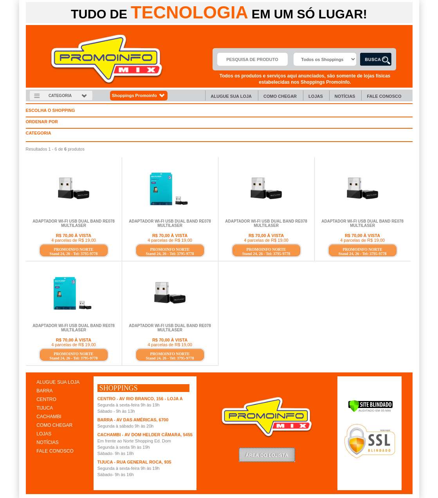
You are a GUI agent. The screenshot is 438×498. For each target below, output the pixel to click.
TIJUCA (44, 408)
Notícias (345, 96)
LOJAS (43, 434)
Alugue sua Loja (231, 96)
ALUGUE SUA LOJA (57, 382)
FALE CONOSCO (55, 451)
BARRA (44, 391)
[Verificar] (370, 410)
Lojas (315, 96)
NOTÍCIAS (47, 442)
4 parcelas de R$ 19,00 (73, 240)
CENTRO (46, 399)
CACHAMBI (48, 416)
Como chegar (280, 96)
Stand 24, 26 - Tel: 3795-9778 (74, 254)
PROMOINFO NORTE (73, 249)
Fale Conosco (384, 96)
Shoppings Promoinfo (139, 95)
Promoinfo (106, 59)
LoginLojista (267, 455)
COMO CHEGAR (54, 425)
